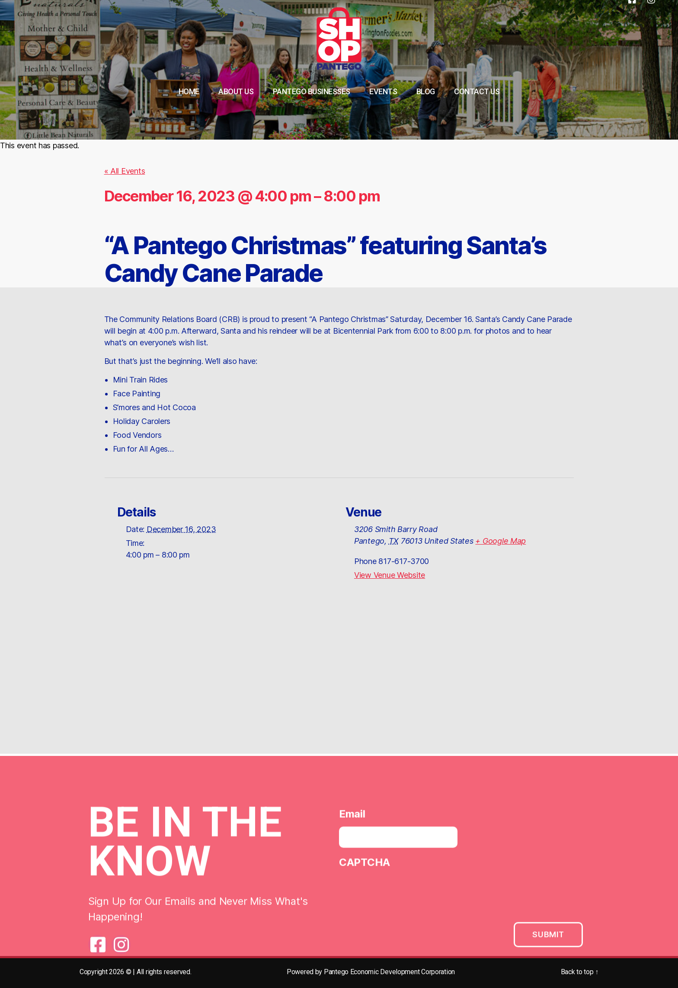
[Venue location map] (339, 678)
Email (352, 817)
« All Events (124, 170)
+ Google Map (500, 540)
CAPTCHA (364, 865)
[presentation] (404, 895)
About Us (235, 91)
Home (189, 91)
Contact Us (476, 91)
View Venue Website (389, 575)
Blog (425, 91)
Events (383, 91)
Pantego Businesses (311, 91)
